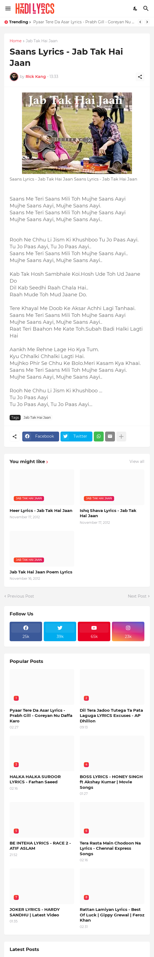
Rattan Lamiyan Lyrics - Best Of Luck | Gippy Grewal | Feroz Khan (112, 915)
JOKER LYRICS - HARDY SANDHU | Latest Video (35, 912)
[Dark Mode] (135, 8)
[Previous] (140, 22)
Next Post (137, 596)
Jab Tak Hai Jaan (41, 41)
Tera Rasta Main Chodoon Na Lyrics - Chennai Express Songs (110, 848)
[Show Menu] (7, 8)
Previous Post (20, 596)
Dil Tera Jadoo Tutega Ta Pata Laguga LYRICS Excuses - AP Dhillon (111, 716)
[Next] (147, 22)
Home (15, 41)
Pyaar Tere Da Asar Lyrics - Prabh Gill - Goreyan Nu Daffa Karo (84, 21)
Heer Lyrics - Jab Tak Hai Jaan (41, 510)
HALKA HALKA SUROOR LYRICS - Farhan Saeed (35, 779)
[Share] (140, 76)
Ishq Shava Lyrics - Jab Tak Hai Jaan (108, 513)
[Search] (146, 8)
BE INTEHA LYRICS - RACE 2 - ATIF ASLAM (40, 845)
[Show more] (121, 436)
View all (137, 461)
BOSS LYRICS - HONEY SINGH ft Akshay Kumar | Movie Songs (111, 782)
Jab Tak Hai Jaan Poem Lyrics (41, 572)
